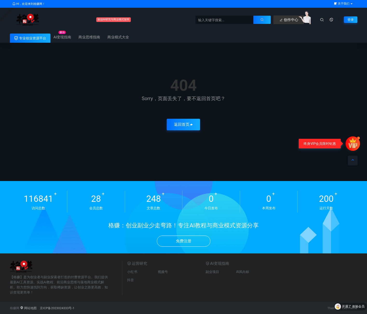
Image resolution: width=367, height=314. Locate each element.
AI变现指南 (62, 37)
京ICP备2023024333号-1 (57, 308)
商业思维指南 (89, 37)
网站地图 (28, 308)
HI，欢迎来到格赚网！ (28, 4)
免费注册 (183, 241)
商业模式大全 (118, 37)
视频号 (163, 272)
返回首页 (183, 124)
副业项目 (212, 272)
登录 (350, 19)
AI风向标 (242, 272)
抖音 (130, 280)
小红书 (132, 272)
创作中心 (243, 20)
